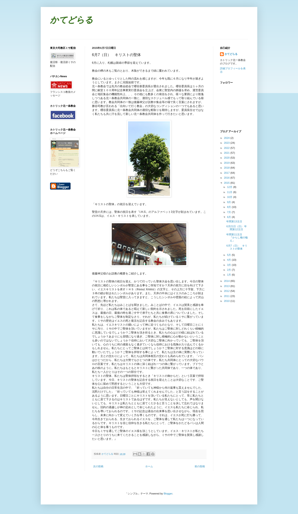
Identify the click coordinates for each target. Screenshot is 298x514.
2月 (229, 269)
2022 (227, 148)
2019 (227, 162)
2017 (227, 172)
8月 (229, 207)
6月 (229, 217)
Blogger (168, 493)
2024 (227, 138)
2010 (227, 301)
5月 (229, 255)
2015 (227, 182)
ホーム (149, 466)
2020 (227, 157)
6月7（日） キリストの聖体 (236, 247)
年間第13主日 (234, 221)
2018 (227, 167)
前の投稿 (200, 466)
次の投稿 (98, 466)
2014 (227, 281)
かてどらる (71, 20)
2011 (227, 296)
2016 (227, 177)
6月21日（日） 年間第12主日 (236, 228)
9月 (229, 202)
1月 (229, 274)
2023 (227, 142)
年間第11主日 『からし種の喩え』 (237, 237)
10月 (230, 197)
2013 (227, 286)
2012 (227, 291)
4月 (229, 259)
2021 (227, 152)
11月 (230, 192)
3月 (229, 265)
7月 (229, 212)
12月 (230, 187)
